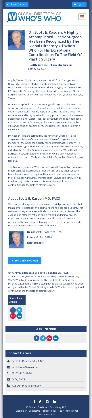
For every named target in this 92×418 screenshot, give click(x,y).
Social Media (16, 4)
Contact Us (34, 410)
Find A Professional (68, 410)
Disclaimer (21, 410)
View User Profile (25, 260)
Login (79, 4)
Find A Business (47, 414)
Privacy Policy (49, 410)
